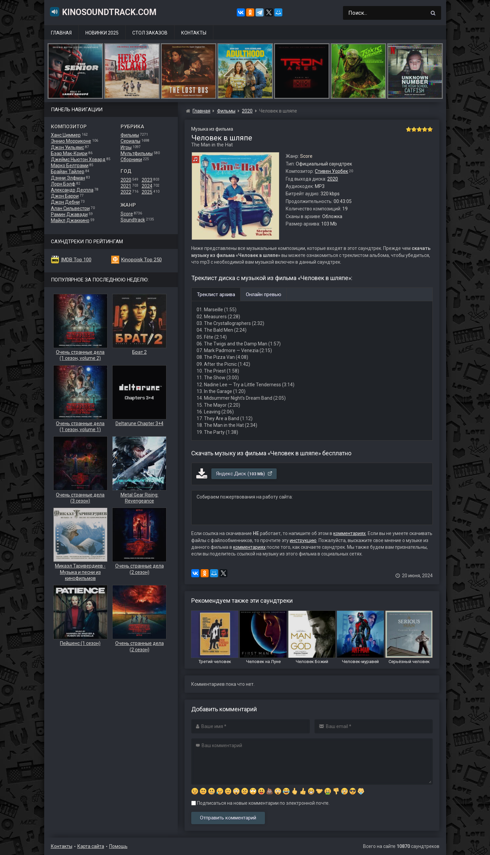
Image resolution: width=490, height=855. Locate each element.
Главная (61, 33)
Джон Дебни (65, 202)
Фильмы (130, 135)
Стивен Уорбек (331, 171)
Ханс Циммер (66, 135)
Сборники (131, 159)
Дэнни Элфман (68, 178)
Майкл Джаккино (70, 220)
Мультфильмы (137, 153)
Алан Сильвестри (70, 208)
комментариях (349, 533)
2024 (147, 186)
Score (127, 213)
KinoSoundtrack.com (102, 11)
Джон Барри (65, 196)
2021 (126, 186)
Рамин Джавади (69, 214)
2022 (126, 192)
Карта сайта (90, 846)
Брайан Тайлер (67, 171)
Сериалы (130, 141)
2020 (126, 180)
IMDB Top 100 (76, 260)
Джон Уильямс (67, 147)
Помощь (118, 846)
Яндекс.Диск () (244, 474)
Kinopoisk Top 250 (141, 260)
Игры (126, 147)
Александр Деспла (72, 190)
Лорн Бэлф (63, 184)
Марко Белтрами (69, 165)
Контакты (193, 33)
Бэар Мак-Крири (69, 153)
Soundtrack (133, 219)
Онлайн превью (263, 294)
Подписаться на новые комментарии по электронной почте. (260, 803)
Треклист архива (216, 294)
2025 (147, 192)
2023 (147, 180)
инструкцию (303, 540)
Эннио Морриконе (71, 141)
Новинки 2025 (102, 33)
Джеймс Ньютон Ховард (78, 159)
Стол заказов (149, 33)
